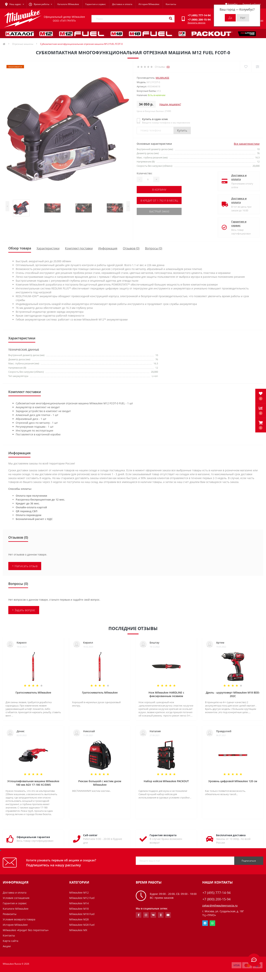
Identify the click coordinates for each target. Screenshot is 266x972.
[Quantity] (147, 179)
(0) (168, 66)
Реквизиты (9, 914)
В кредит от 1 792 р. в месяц (159, 200)
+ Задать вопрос (23, 610)
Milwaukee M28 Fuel (82, 924)
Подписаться (249, 860)
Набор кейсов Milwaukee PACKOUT (166, 781)
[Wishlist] (246, 66)
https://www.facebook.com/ (138, 915)
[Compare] (257, 66)
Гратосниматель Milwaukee (33, 692)
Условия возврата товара (19, 919)
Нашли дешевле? (170, 104)
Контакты (171, 4)
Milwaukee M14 (79, 903)
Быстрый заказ (159, 211)
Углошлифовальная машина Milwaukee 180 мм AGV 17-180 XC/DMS (33, 782)
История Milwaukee (149, 4)
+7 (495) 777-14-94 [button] (216, 893)
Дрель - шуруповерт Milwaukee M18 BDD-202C (233, 694)
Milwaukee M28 (79, 919)
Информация (107, 248)
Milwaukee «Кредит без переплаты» (26, 930)
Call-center (90, 835)
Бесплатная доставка (231, 835)
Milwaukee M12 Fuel (82, 898)
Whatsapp (212, 923)
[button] (260, 425)
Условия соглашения (16, 898)
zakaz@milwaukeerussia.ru (220, 905)
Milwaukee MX (78, 930)
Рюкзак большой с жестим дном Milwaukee (99, 782)
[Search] (170, 18)
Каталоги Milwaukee (68, 4)
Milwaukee (162, 77)
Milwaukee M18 (79, 908)
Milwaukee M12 (79, 892)
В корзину (159, 189)
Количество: (144, 173)
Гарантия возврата (163, 835)
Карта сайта (10, 941)
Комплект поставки (79, 248)
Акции (7, 946)
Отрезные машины (22, 44)
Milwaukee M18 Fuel (82, 914)
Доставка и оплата (122, 4)
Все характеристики (247, 143)
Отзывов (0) (131, 248)
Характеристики (48, 248)
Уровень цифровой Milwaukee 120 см (232, 781)
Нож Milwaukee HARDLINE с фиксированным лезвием (166, 694)
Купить (182, 130)
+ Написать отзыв (24, 566)
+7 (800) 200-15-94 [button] (216, 899)
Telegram (205, 923)
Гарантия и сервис (95, 4)
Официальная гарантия (33, 837)
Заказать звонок (196, 22)
